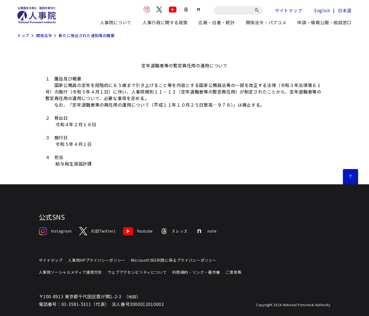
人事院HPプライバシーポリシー (96, 260)
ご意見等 (233, 272)
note (206, 231)
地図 (132, 296)
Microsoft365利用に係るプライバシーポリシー (173, 260)
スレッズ (174, 231)
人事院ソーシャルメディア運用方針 (70, 272)
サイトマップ (288, 10)
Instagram (55, 231)
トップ (23, 35)
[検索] (258, 10)
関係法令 (44, 35)
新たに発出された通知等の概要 (86, 35)
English (322, 10)
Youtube (138, 231)
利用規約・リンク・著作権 (196, 272)
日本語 (345, 10)
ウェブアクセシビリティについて (137, 272)
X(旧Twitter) (97, 231)
